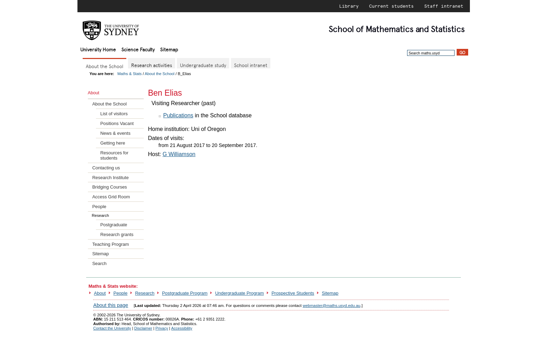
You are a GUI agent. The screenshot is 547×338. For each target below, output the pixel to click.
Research (144, 293)
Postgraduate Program (184, 293)
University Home (98, 49)
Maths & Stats (130, 74)
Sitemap (169, 49)
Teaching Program (110, 244)
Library (349, 6)
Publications (178, 115)
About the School (159, 74)
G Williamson (179, 154)
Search (99, 263)
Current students (391, 6)
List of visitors (113, 113)
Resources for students (114, 155)
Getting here (112, 143)
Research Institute (110, 177)
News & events (115, 133)
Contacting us (106, 167)
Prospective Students (292, 293)
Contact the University (112, 328)
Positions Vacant (117, 123)
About (100, 293)
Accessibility (181, 328)
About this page (110, 305)
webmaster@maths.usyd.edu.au (331, 305)
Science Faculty (138, 49)
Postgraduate (113, 224)
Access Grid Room (111, 196)
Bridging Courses (109, 187)
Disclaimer (143, 328)
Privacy (161, 328)
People (99, 206)
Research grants (116, 234)
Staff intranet (443, 6)
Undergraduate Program (239, 293)
